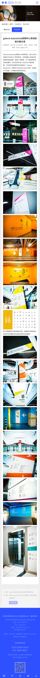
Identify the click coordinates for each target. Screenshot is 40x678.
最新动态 (7, 29)
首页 (11, 24)
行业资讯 (18, 24)
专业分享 (26, 24)
